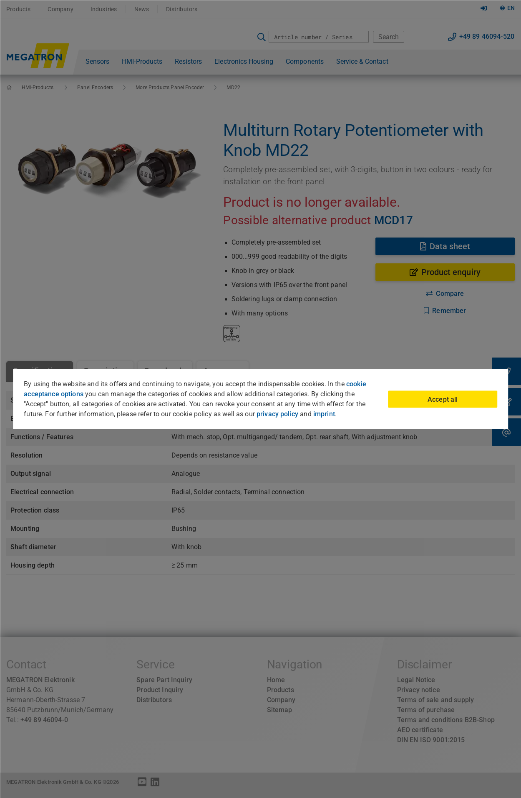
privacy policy (277, 414)
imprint (324, 414)
